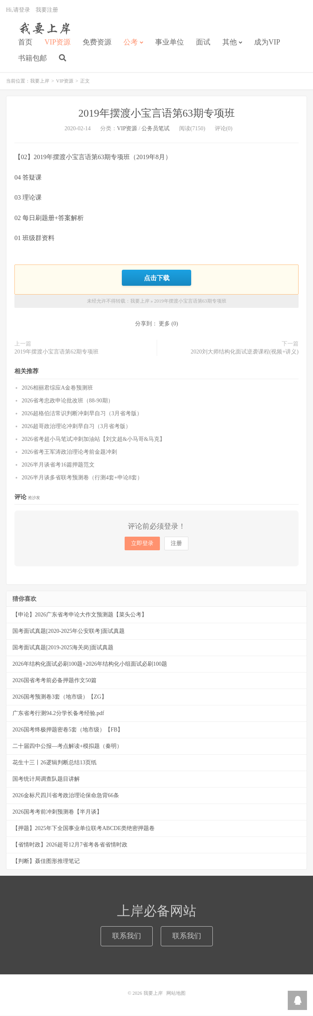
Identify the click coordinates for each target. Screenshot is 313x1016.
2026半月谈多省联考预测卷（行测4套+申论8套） (82, 478)
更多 (164, 324)
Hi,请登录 (18, 10)
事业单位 (169, 42)
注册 (176, 544)
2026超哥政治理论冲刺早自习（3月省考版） (76, 427)
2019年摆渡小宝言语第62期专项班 (56, 352)
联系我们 (126, 936)
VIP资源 (57, 42)
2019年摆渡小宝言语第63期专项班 (157, 113)
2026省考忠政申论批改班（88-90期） (67, 401)
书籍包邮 (32, 59)
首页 (25, 42)
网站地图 (176, 993)
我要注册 (47, 10)
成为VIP (267, 42)
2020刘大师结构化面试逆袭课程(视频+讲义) (245, 352)
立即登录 (142, 544)
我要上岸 (43, 28)
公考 (130, 42)
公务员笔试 (155, 129)
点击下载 (157, 278)
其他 (229, 42)
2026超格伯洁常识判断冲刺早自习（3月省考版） (82, 414)
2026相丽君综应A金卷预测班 (57, 388)
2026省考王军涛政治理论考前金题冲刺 (69, 452)
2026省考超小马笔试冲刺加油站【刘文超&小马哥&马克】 (93, 439)
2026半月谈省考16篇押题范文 (58, 465)
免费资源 (97, 42)
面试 (203, 42)
